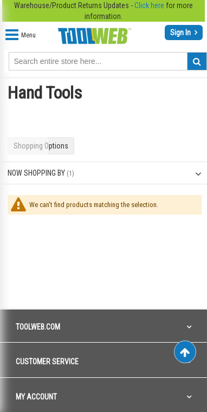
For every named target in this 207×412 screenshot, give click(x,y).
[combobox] (108, 61)
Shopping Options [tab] (41, 145)
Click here (149, 5)
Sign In (181, 32)
